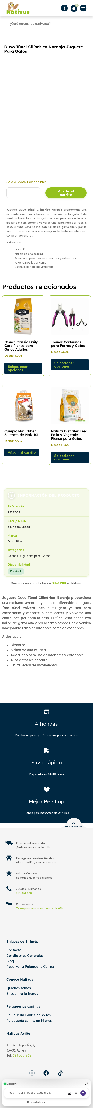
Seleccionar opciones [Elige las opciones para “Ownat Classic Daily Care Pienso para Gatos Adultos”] (18, 368)
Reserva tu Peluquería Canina (30, 966)
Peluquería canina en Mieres (29, 1020)
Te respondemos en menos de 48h (39, 908)
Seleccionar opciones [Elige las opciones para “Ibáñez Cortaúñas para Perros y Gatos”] (64, 364)
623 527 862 (21, 1055)
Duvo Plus (59, 583)
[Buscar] (76, 24)
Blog (10, 961)
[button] (83, 8)
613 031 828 (24, 893)
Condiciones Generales (24, 955)
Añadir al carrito (66, 193)
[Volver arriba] (73, 823)
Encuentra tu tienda (22, 993)
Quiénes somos (18, 988)
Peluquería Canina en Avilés (28, 1015)
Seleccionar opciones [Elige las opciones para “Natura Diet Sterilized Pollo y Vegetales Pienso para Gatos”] (64, 457)
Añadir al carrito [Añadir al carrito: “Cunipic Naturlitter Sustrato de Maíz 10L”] (22, 452)
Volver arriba (73, 826)
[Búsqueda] (35, 24)
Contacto (13, 950)
